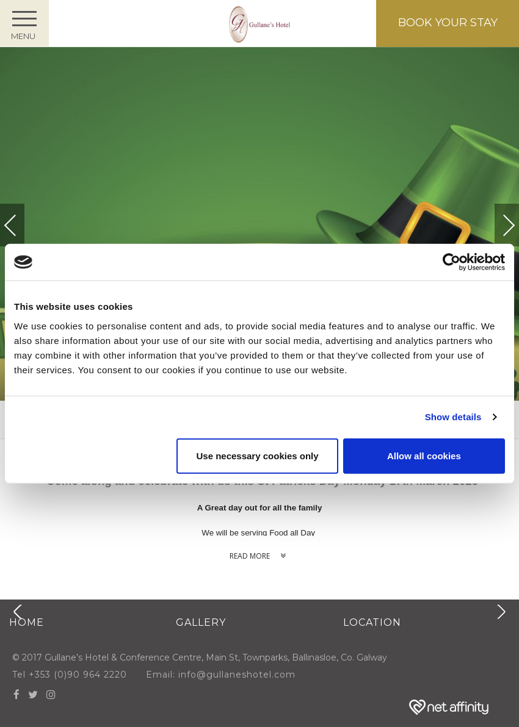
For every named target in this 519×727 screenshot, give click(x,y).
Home (26, 622)
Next (496, 220)
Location (372, 622)
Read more (260, 555)
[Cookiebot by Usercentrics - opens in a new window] (451, 262)
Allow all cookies (424, 455)
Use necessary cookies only (257, 455)
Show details (453, 417)
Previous (23, 225)
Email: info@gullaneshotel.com (230, 674)
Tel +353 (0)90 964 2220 (69, 674)
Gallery (201, 622)
